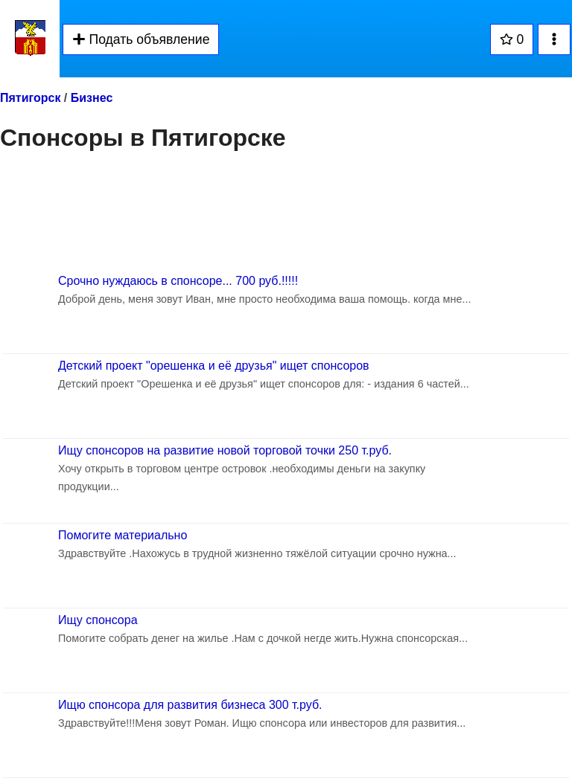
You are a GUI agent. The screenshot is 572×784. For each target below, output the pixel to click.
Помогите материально (122, 535)
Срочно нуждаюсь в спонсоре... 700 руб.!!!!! (178, 280)
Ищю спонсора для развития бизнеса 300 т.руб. (190, 704)
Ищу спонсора (98, 620)
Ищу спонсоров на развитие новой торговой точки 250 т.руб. (225, 450)
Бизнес (92, 97)
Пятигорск (30, 97)
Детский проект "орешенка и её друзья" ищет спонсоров (213, 365)
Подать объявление (140, 39)
